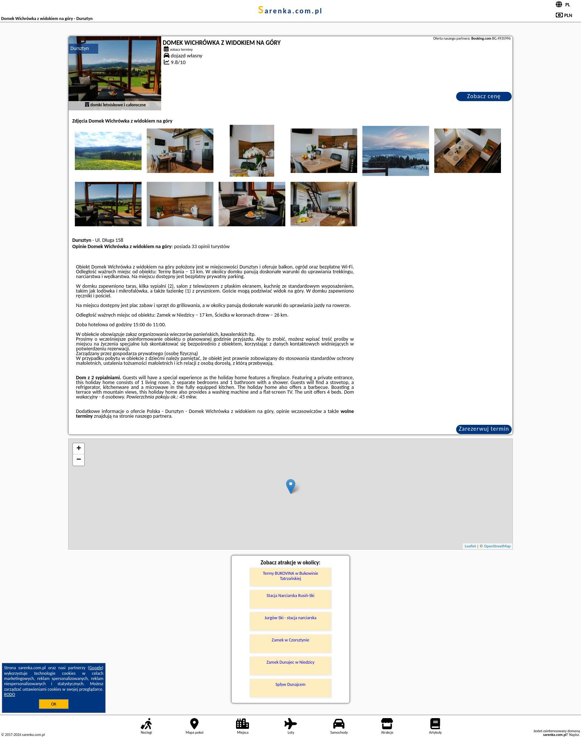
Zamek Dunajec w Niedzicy (290, 662)
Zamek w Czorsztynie (290, 640)
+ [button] (78, 448)
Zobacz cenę (484, 96)
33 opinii (201, 246)
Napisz (574, 734)
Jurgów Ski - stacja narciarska (290, 617)
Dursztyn (79, 48)
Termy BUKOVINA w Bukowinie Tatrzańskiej (290, 576)
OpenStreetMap (497, 546)
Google (95, 667)
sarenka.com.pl (290, 10)
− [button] (78, 460)
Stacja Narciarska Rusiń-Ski (291, 595)
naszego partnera (153, 416)
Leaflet (470, 546)
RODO (9, 694)
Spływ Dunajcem (291, 684)
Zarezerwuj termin (484, 428)
